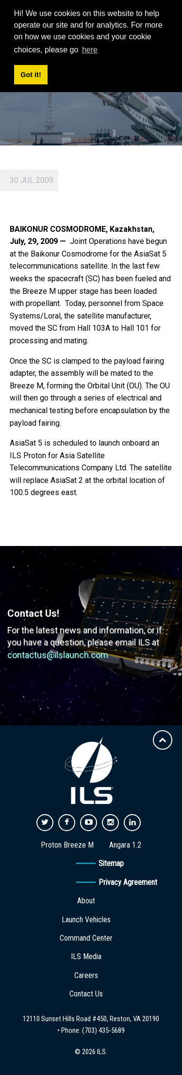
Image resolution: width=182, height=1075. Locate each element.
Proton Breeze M (67, 845)
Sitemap (111, 863)
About (86, 900)
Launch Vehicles (86, 919)
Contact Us (86, 993)
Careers (86, 975)
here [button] (90, 50)
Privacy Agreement (128, 882)
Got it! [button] (30, 75)
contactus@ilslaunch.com (57, 655)
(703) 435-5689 (103, 1030)
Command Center (86, 938)
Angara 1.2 (125, 845)
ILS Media (86, 956)
